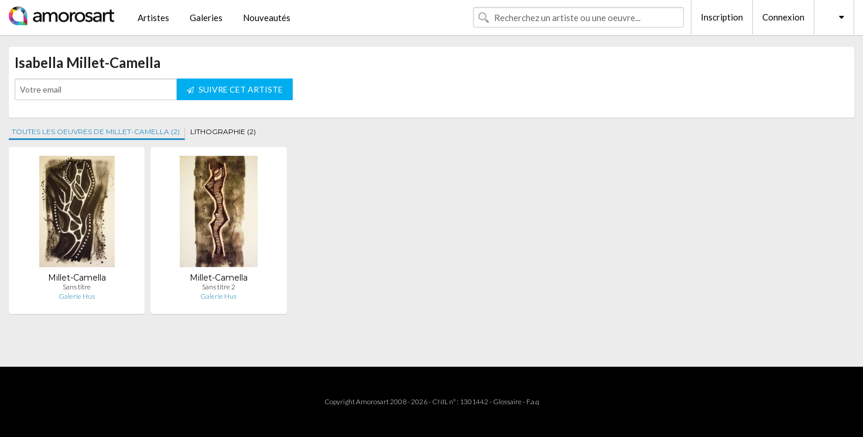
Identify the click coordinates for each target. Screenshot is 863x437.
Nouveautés (266, 17)
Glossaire (507, 401)
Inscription (722, 17)
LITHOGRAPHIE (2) (223, 131)
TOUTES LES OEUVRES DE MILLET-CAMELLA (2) (96, 131)
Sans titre (77, 286)
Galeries (206, 17)
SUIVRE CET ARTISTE (235, 89)
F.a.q (532, 401)
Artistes (153, 17)
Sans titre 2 (218, 286)
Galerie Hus (77, 296)
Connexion (783, 17)
